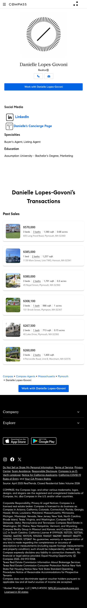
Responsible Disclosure (44, 471)
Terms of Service (64, 467)
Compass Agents (25, 376)
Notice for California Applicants (39, 475)
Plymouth (63, 376)
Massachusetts (46, 376)
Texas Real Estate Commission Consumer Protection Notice (36, 565)
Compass (8, 376)
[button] (4, 4)
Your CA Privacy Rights (38, 478)
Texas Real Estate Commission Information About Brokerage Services (41, 562)
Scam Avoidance (21, 471)
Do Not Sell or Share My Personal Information (28, 467)
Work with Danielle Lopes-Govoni (43, 86)
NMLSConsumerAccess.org (63, 588)
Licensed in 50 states (16, 592)
